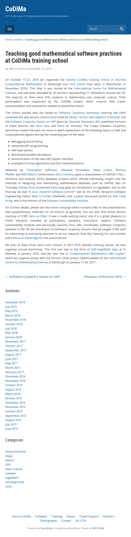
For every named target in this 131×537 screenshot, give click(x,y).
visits (8, 486)
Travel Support (89, 516)
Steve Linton (102, 170)
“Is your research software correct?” (52, 192)
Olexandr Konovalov (82, 121)
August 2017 (13, 354)
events (18, 39)
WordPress (47, 528)
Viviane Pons (26, 187)
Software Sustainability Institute (67, 201)
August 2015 (13, 420)
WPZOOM (98, 528)
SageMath (11, 478)
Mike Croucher (41, 196)
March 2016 (12, 394)
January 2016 (13, 398)
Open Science (13, 469)
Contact (66, 521)
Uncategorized (14, 482)
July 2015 (11, 424)
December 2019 (15, 302)
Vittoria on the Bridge (25, 238)
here (39, 126)
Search (121, 28)
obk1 (11, 68)
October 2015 (14, 411)
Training (56, 516)
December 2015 (15, 402)
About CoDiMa (21, 516)
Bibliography (48, 521)
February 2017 (14, 372)
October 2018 (14, 324)
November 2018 (15, 320)
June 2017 (11, 359)
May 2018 (11, 333)
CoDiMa (15, 9)
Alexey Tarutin (78, 117)
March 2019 (12, 315)
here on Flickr (38, 216)
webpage (65, 207)
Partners (108, 516)
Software (41, 516)
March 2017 (12, 368)
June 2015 (11, 429)
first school (77, 84)
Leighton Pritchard (106, 117)
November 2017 (15, 341)
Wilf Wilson (28, 174)
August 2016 (13, 389)
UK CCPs (80, 521)
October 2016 (14, 385)
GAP (8, 464)
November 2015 (15, 407)
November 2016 (15, 381)
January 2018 (13, 337)
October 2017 (14, 346)
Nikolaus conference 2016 (105, 277)
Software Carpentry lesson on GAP (33, 121)
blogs (8, 456)
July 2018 (11, 328)
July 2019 (11, 307)
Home (8, 39)
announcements (15, 451)
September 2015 (15, 416)
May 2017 (11, 363)
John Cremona (65, 174)
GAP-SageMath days (104, 249)
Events (71, 516)
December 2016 (15, 376)
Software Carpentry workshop (79, 113)
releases (10, 473)
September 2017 (15, 350)
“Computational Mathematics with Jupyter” (97, 253)
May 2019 (11, 311)
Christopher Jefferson (41, 170)
